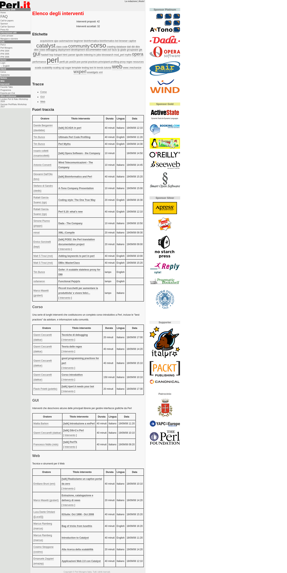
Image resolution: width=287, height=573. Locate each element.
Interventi (4, 84)
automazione (66, 40)
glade (123, 49)
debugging (51, 49)
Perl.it (3, 45)
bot (117, 40)
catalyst (45, 45)
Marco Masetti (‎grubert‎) (46, 500)
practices (93, 61)
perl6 (62, 61)
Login (2, 63)
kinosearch (107, 54)
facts (114, 49)
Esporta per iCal (7, 93)
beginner (78, 40)
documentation (94, 49)
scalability (47, 67)
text (91, 67)
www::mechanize (132, 67)
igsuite (79, 54)
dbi (133, 46)
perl (53, 60)
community (78, 46)
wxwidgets (92, 72)
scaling (57, 67)
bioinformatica (91, 40)
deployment (64, 49)
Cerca (3, 72)
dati (129, 46)
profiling (115, 61)
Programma (5, 90)
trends (100, 67)
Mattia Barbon (41, 423)
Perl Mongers (6, 48)
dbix (137, 46)
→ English (5, 66)
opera (137, 54)
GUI (42, 96)
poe (79, 61)
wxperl (80, 71)
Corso (43, 92)
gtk (140, 49)
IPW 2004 (4, 51)
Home (3, 12)
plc (67, 61)
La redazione (131, 1)
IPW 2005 (4, 54)
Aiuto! (142, 1)
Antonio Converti (42, 165)
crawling (111, 46)
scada (38, 67)
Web (42, 101)
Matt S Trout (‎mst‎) (43, 256)
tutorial (107, 67)
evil (109, 49)
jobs (99, 54)
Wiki (2, 81)
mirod (36, 232)
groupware (132, 49)
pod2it (72, 61)
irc (94, 54)
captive (132, 40)
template (76, 67)
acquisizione (46, 40)
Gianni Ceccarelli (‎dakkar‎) (47, 432)
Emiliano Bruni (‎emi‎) (44, 483)
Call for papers (7, 21)
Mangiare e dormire (9, 39)
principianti (104, 61)
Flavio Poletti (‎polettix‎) (45, 389)
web (117, 66)
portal (84, 61)
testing (85, 67)
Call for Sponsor (7, 27)
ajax (56, 40)
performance (39, 61)
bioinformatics (107, 40)
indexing (88, 54)
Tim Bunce (39, 137)
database (121, 46)
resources (138, 61)
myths (128, 54)
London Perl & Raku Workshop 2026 (14, 100)
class (58, 46)
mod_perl (119, 54)
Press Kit (4, 30)
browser (123, 40)
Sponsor (4, 24)
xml (101, 72)
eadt (104, 49)
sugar (68, 67)
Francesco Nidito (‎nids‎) (45, 444)
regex (129, 61)
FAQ (4, 17)
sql (62, 67)
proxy (123, 61)
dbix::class (39, 49)
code (65, 46)
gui (36, 54)
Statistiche (5, 75)
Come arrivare (6, 36)
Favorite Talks (6, 87)
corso (98, 45)
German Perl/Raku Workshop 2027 (13, 105)
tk (95, 67)
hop (51, 54)
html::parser (68, 54)
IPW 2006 (4, 57)
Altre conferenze (8, 96)
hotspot (58, 54)
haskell (45, 54)
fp (119, 49)
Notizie (3, 78)
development (78, 49)
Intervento (65, 249)
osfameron (39, 281)
